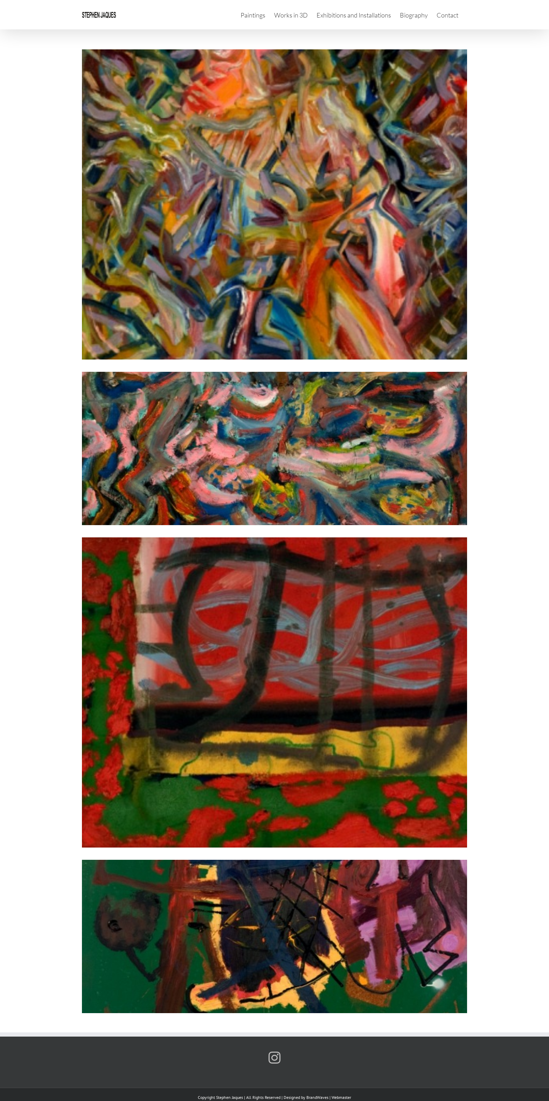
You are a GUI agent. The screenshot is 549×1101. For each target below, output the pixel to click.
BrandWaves (317, 1097)
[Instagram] (274, 1058)
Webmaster (341, 1097)
